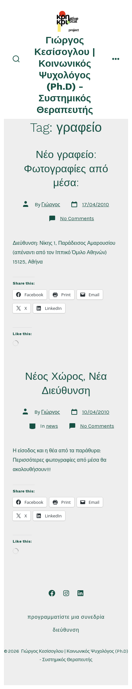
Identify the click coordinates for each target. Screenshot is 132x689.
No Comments (77, 218)
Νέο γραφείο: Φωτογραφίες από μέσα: (66, 168)
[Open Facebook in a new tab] (51, 593)
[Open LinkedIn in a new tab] (80, 593)
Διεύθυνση (66, 630)
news (52, 426)
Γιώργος (51, 204)
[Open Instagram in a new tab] (66, 593)
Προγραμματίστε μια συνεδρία (66, 617)
